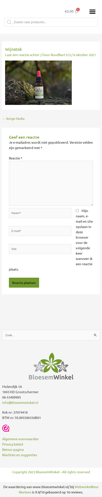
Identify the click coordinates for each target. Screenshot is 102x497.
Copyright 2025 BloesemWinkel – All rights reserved (51, 472)
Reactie (15, 158)
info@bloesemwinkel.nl (20, 402)
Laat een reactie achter (22, 55)
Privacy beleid (12, 444)
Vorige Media (13, 118)
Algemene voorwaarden (20, 439)
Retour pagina (13, 449)
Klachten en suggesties (19, 455)
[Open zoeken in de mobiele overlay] (51, 22)
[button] (93, 12)
